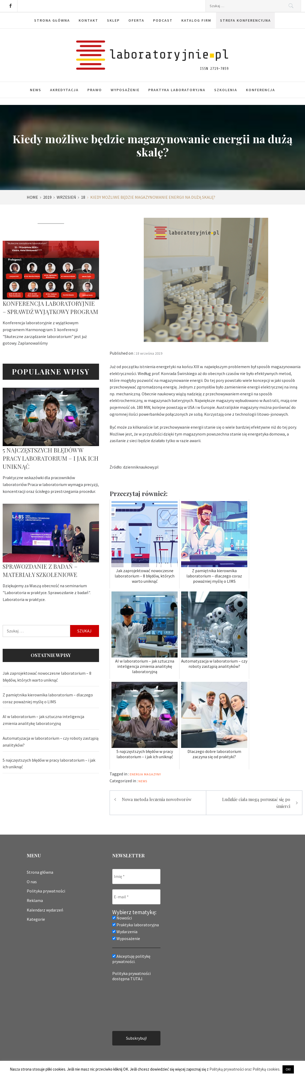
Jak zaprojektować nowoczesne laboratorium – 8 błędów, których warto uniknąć (47, 676)
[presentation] (134, 1006)
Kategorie (36, 919)
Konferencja (260, 89)
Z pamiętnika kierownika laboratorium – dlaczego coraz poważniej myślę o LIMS (48, 698)
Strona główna (40, 872)
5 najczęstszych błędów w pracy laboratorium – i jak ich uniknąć (50, 458)
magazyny (152, 774)
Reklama (35, 900)
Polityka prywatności (46, 891)
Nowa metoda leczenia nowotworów (156, 799)
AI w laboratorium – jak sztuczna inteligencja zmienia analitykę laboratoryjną (43, 720)
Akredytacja (64, 89)
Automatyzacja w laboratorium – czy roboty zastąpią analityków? (50, 741)
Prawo (94, 89)
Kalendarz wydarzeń (45, 910)
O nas (32, 881)
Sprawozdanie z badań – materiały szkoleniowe (40, 570)
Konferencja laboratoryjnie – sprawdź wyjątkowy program (50, 307)
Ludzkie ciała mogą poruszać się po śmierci (256, 803)
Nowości (122, 917)
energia (136, 774)
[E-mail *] (136, 896)
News (35, 89)
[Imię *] (136, 876)
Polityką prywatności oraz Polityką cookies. (244, 1069)
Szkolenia (225, 89)
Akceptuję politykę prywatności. (131, 959)
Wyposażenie (125, 89)
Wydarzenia (124, 931)
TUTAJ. (136, 978)
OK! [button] (288, 1069)
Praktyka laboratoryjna (176, 89)
